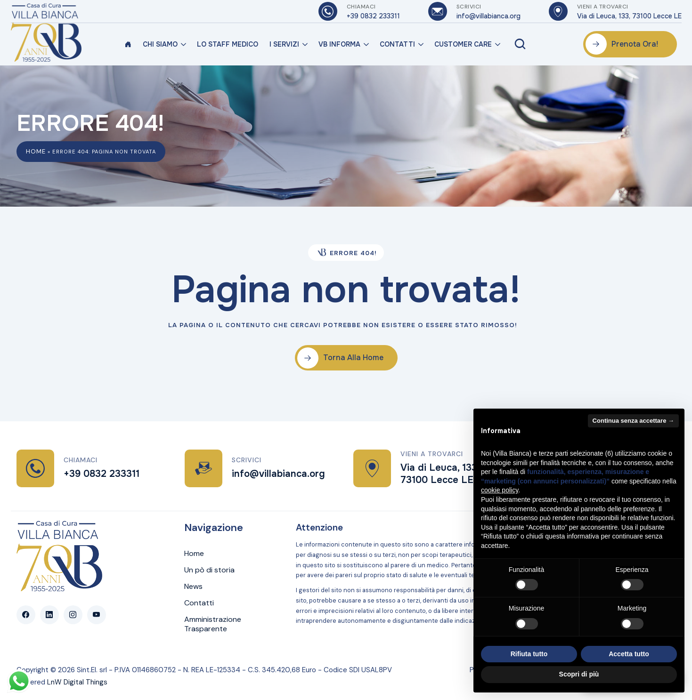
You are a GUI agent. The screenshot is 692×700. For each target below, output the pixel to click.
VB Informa (339, 44)
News (193, 586)
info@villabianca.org (278, 474)
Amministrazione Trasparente (212, 624)
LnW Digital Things (77, 682)
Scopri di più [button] (579, 674)
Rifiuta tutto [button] (529, 654)
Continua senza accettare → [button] (633, 420)
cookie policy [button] (499, 490)
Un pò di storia (209, 570)
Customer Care (463, 44)
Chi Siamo (160, 44)
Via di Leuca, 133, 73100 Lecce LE (439, 474)
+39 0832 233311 (101, 474)
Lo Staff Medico (227, 44)
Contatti (397, 44)
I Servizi (284, 44)
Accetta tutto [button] (629, 654)
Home (36, 151)
